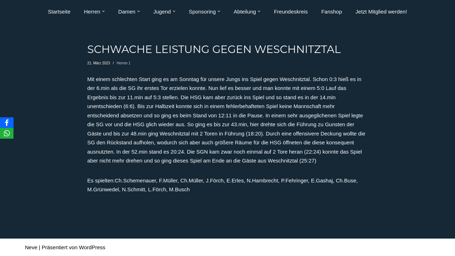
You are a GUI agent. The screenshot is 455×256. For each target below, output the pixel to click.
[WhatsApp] (7, 133)
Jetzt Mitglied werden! (381, 12)
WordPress (92, 247)
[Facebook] (7, 122)
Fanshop (331, 12)
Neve (31, 247)
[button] (103, 11)
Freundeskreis (291, 12)
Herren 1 (123, 63)
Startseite (59, 12)
